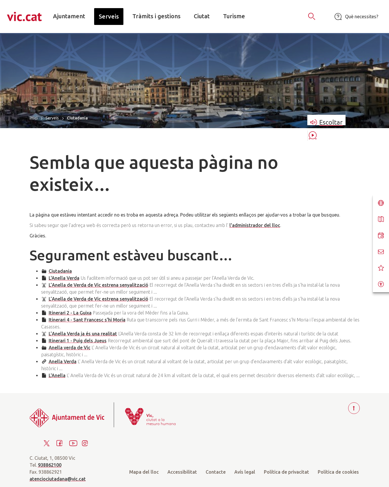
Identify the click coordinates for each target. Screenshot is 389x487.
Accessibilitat (182, 472)
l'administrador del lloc (254, 225)
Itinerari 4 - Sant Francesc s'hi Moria (87, 319)
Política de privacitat (286, 472)
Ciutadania (60, 271)
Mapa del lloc (144, 472)
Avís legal (244, 472)
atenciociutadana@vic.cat (58, 478)
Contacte (216, 472)
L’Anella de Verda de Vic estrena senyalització (98, 285)
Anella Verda (62, 361)
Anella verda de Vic (69, 347)
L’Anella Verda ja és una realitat (83, 333)
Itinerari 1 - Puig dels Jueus (78, 340)
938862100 (49, 465)
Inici (34, 117)
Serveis (52, 118)
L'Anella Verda (64, 278)
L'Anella (57, 375)
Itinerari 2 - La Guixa (70, 312)
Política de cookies (338, 472)
